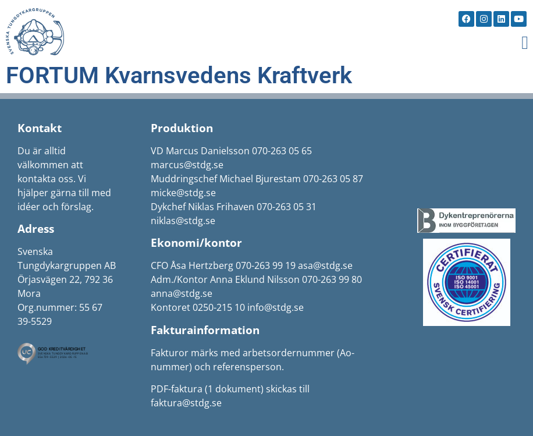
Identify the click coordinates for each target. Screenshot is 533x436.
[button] (525, 42)
